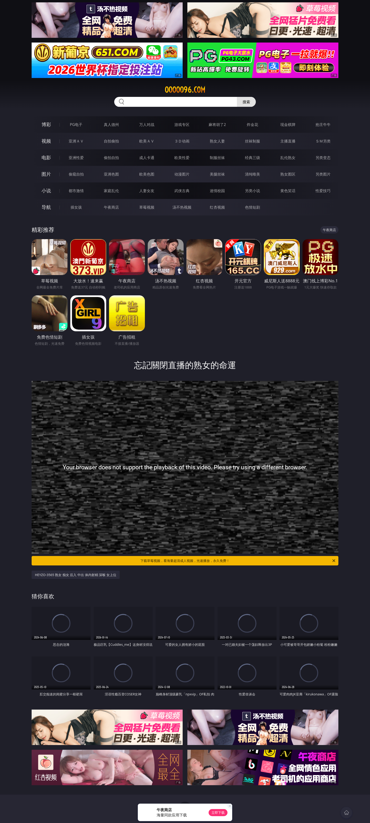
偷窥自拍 (76, 174)
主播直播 (287, 141)
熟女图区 (287, 174)
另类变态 (323, 157)
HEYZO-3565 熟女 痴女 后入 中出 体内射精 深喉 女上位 (75, 575)
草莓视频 (146, 207)
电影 (46, 157)
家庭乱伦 (111, 190)
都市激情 (76, 190)
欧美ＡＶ (146, 141)
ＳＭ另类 (323, 141)
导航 (46, 207)
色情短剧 (252, 207)
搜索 (246, 101)
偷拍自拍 (111, 157)
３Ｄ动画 (181, 141)
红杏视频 (217, 207)
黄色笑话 (287, 190)
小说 (46, 190)
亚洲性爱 (76, 157)
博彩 (46, 124)
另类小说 (252, 190)
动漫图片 (181, 174)
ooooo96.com (185, 90)
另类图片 (323, 174)
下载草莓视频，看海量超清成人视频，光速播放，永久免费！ (238, 561)
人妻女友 (146, 190)
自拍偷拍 (111, 141)
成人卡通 (146, 157)
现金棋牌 (287, 124)
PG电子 (76, 124)
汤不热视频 (181, 207)
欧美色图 (146, 174)
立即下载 (218, 812)
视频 (46, 141)
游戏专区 (181, 124)
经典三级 (252, 157)
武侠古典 (181, 190)
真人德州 (111, 124)
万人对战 (146, 124)
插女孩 (76, 207)
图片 (46, 174)
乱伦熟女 (287, 157)
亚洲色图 (111, 174)
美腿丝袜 (217, 174)
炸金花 (252, 124)
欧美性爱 (181, 157)
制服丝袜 (217, 157)
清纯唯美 (252, 174)
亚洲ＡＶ (76, 141)
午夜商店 (111, 207)
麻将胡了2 (217, 124)
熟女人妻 (217, 141)
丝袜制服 (252, 141)
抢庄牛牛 (323, 124)
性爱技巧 (323, 190)
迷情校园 (217, 190)
